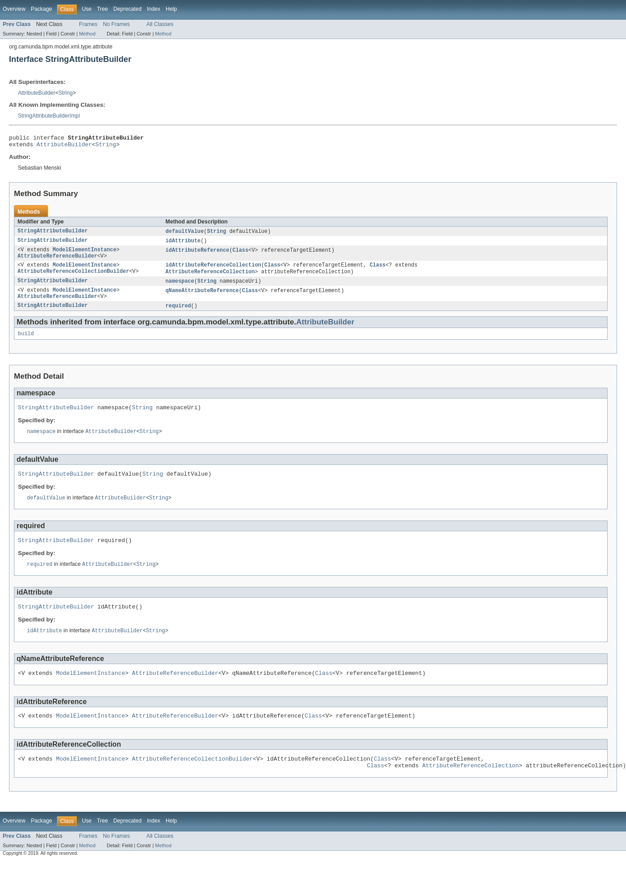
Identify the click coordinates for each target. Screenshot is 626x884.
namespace (180, 288)
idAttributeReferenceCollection (213, 271)
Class (240, 254)
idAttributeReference (197, 254)
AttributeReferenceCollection (210, 278)
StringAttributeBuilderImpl (49, 116)
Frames (88, 24)
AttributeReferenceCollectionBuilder (73, 278)
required (178, 315)
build (26, 343)
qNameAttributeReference (202, 298)
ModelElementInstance (84, 254)
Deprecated (128, 9)
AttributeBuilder (36, 93)
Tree (102, 9)
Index (153, 9)
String (65, 93)
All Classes (159, 24)
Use (87, 9)
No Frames (116, 24)
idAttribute (183, 244)
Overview (14, 9)
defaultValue (185, 234)
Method (87, 33)
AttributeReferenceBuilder (57, 261)
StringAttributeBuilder (53, 234)
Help (171, 9)
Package (41, 9)
